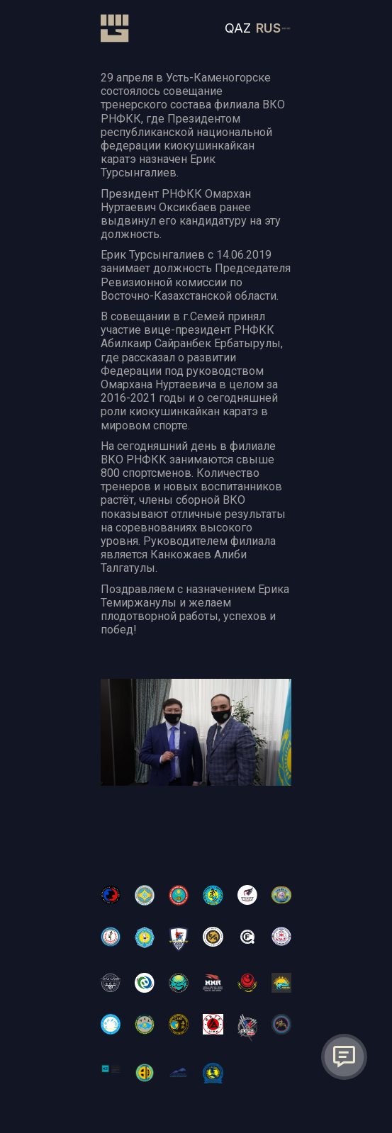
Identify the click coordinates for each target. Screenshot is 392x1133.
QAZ (238, 28)
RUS (268, 28)
